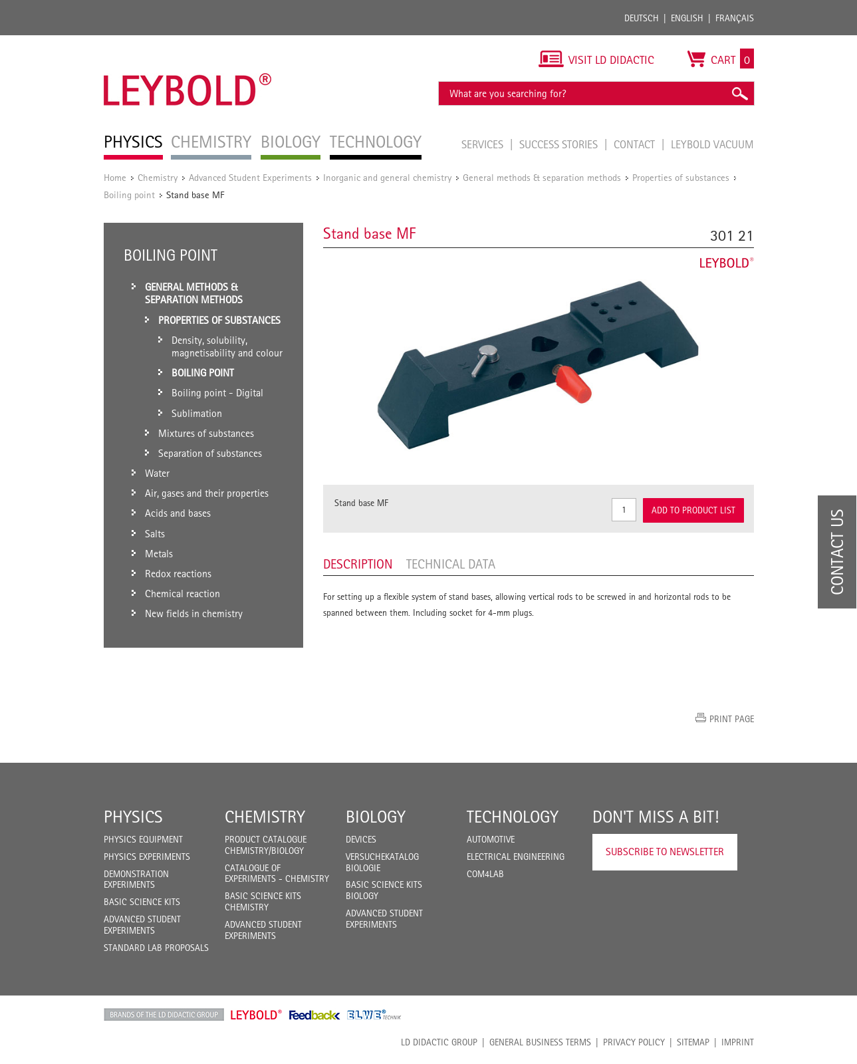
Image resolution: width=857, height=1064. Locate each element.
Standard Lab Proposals (156, 947)
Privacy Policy (634, 1042)
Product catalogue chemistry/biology (265, 845)
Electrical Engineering (515, 856)
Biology (376, 817)
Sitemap (693, 1042)
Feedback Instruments (314, 1014)
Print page (731, 719)
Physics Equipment (143, 839)
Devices (361, 839)
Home (115, 177)
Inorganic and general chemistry (387, 177)
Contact (636, 144)
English (687, 18)
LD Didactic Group (439, 1042)
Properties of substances (680, 177)
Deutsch (641, 18)
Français (734, 18)
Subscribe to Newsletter (665, 851)
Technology (512, 817)
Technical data (450, 564)
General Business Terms (540, 1042)
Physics (133, 817)
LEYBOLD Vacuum (712, 144)
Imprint (737, 1042)
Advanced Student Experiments (250, 177)
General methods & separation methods (542, 177)
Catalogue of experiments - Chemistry (277, 873)
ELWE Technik (374, 1014)
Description (358, 564)
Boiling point (129, 194)
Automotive (491, 839)
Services (483, 144)
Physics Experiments (147, 856)
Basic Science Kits (142, 901)
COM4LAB (485, 873)
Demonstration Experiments (136, 879)
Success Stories (559, 144)
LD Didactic (164, 1014)
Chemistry (158, 177)
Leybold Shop (257, 1014)
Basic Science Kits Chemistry (263, 901)
